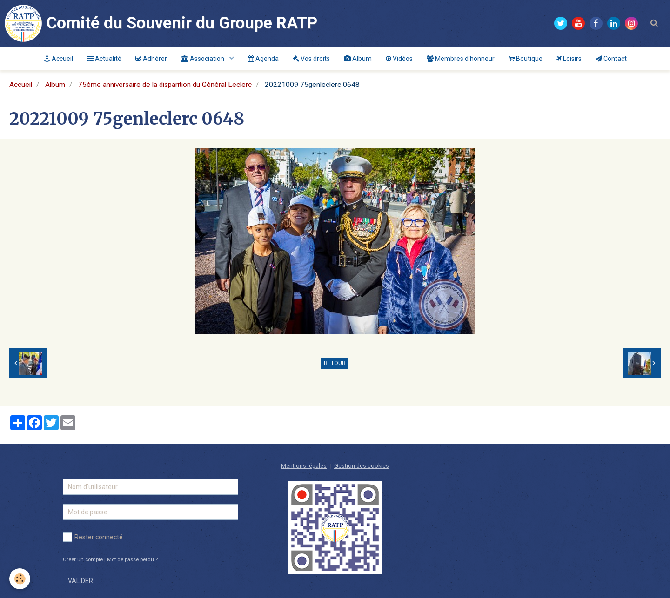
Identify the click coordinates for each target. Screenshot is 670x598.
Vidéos (399, 58)
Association (203, 58)
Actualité (104, 58)
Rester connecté (93, 537)
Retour (335, 363)
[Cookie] (19, 578)
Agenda (263, 58)
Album (358, 58)
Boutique (526, 58)
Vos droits (311, 58)
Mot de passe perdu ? (132, 560)
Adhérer (151, 58)
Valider (80, 581)
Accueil (58, 58)
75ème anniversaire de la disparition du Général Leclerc (165, 84)
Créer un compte (83, 560)
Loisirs (569, 58)
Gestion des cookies (361, 465)
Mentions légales (304, 465)
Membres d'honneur (461, 58)
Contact (611, 58)
